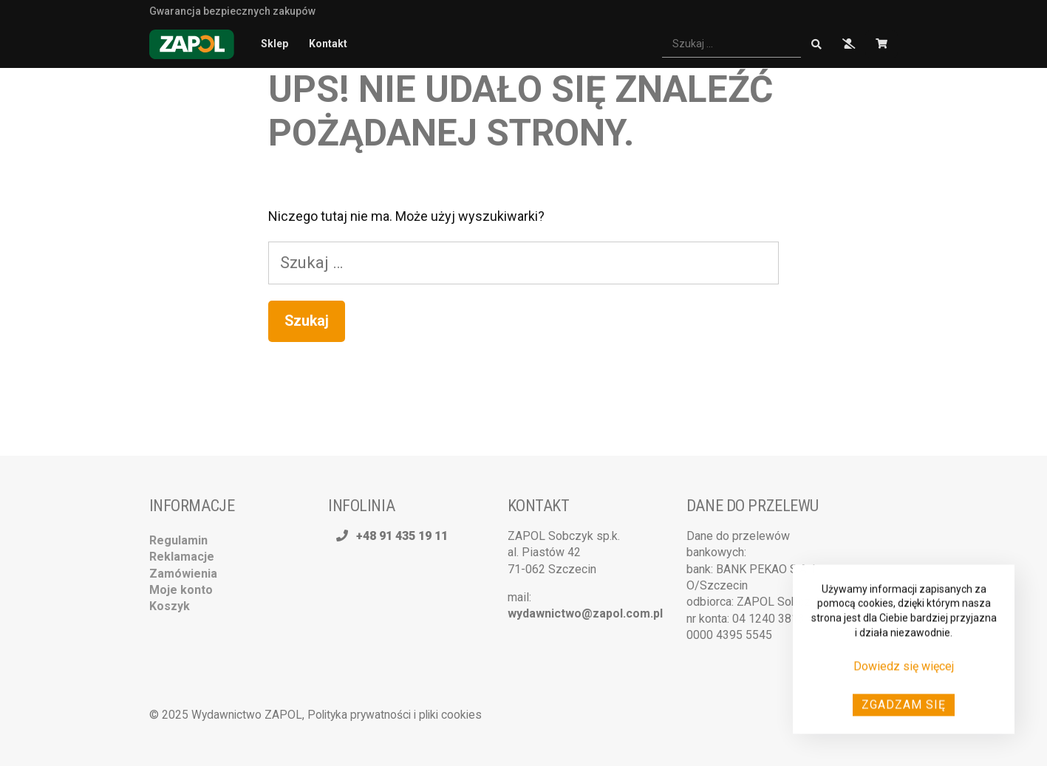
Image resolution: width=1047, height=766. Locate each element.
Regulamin (178, 540)
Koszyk (169, 606)
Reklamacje (181, 557)
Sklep (274, 43)
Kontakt (328, 43)
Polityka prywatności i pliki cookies (394, 715)
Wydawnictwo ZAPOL (246, 715)
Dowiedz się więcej (903, 670)
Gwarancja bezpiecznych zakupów (232, 10)
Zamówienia (183, 574)
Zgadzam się (904, 708)
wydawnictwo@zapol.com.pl (585, 613)
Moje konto (181, 590)
